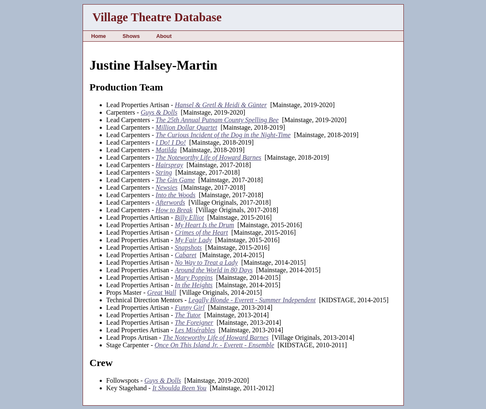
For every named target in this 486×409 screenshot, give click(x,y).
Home (98, 36)
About (163, 36)
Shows (131, 36)
